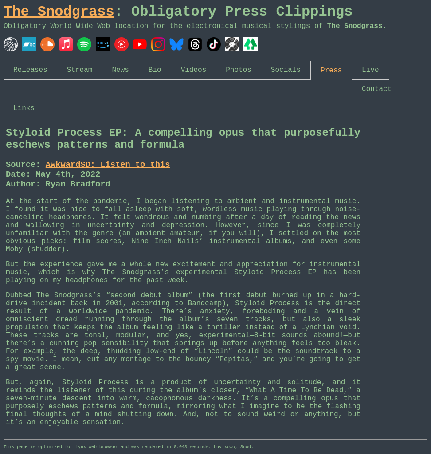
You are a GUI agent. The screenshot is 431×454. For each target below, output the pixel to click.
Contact (377, 89)
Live (370, 70)
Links (24, 108)
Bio (155, 70)
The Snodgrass (59, 12)
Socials (286, 70)
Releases (30, 70)
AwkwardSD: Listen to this (108, 165)
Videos (194, 70)
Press (331, 71)
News (120, 70)
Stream (80, 70)
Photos (238, 70)
